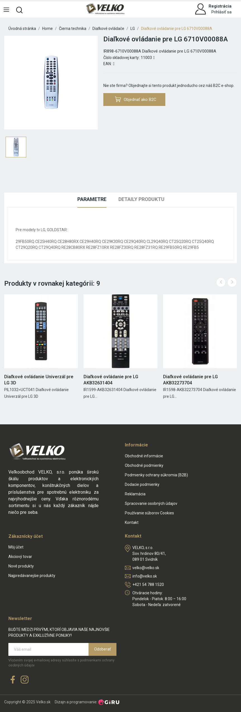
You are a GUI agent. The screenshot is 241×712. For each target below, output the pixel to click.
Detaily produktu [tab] (141, 199)
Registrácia (220, 6)
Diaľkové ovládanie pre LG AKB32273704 (190, 379)
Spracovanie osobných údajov (151, 503)
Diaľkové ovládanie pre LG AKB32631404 (110, 379)
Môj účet (15, 547)
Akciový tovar (20, 556)
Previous (221, 282)
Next (232, 282)
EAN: (107, 63)
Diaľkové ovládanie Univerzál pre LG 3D (38, 379)
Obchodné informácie (144, 456)
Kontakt (132, 522)
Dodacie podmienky (142, 484)
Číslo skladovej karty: (121, 57)
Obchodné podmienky (144, 465)
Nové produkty (21, 566)
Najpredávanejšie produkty (31, 575)
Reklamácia (135, 494)
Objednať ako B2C (135, 99)
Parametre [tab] (91, 199)
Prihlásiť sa (221, 12)
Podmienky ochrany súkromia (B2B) (156, 475)
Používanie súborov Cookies (149, 513)
